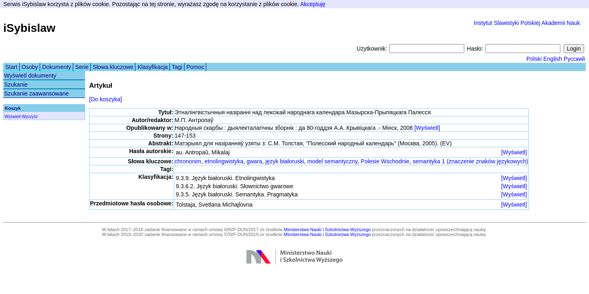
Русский (574, 59)
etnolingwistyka (224, 161)
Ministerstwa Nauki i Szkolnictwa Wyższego (327, 229)
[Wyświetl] (427, 128)
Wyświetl (12, 116)
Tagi (177, 67)
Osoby (30, 67)
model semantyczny (332, 161)
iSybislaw (29, 28)
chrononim (188, 161)
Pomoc (196, 67)
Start (11, 67)
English (552, 59)
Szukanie (16, 84)
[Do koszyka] (105, 99)
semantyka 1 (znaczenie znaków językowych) (470, 161)
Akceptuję (312, 4)
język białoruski (284, 161)
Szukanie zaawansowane (36, 93)
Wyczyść (30, 116)
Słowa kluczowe (113, 67)
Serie (82, 67)
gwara (254, 161)
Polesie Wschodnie (385, 161)
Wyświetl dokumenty (30, 75)
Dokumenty (56, 67)
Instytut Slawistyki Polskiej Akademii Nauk (527, 23)
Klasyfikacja (152, 67)
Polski (534, 59)
